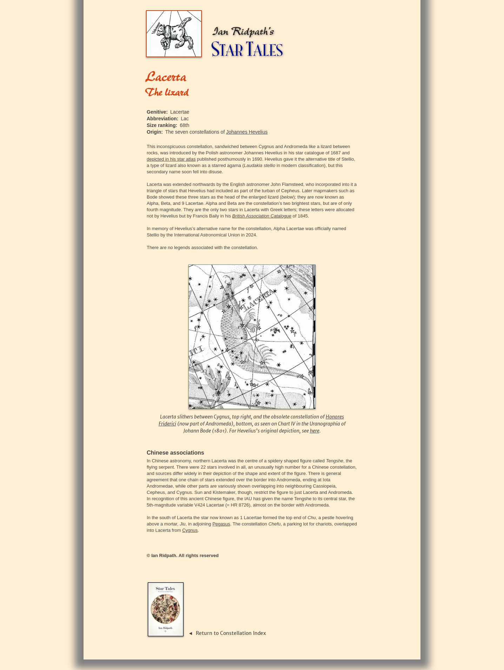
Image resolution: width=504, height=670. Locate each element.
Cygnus (190, 530)
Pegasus (221, 524)
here (314, 431)
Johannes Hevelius (246, 132)
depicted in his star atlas (171, 159)
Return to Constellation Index (231, 633)
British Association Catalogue (262, 216)
